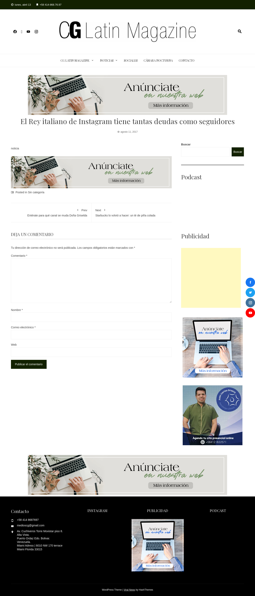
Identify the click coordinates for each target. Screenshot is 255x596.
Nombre (17, 310)
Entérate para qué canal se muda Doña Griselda (51, 212)
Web (14, 344)
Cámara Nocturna (158, 60)
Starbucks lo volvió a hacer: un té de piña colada (131, 212)
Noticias (107, 60)
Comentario (19, 255)
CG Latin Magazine (75, 60)
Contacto (186, 60)
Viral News (129, 589)
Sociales (131, 60)
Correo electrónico (23, 327)
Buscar (185, 144)
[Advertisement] (211, 278)
